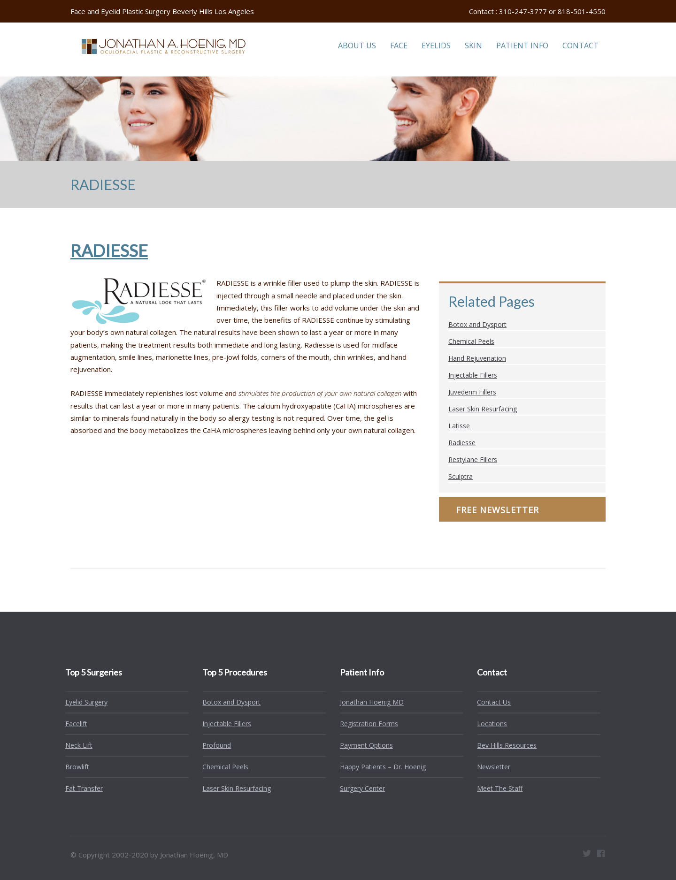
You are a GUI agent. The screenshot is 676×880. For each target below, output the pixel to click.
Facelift (73, 723)
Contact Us (490, 702)
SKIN (473, 45)
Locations (489, 723)
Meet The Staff (496, 788)
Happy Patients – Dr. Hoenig (379, 766)
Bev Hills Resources (503, 745)
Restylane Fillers (472, 459)
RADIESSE (109, 250)
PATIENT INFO (522, 45)
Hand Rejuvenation (477, 358)
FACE (398, 45)
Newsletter (490, 766)
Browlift (74, 766)
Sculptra (460, 476)
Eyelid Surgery (83, 702)
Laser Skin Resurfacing (482, 408)
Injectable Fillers (472, 375)
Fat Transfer (81, 788)
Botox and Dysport (477, 324)
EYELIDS (436, 45)
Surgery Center (359, 788)
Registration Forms (366, 723)
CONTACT (580, 45)
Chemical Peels (471, 341)
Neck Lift (75, 745)
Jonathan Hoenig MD (368, 702)
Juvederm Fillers (472, 391)
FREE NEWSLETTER (497, 510)
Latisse (459, 425)
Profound (213, 745)
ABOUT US (357, 45)
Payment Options (363, 745)
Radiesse (462, 442)
